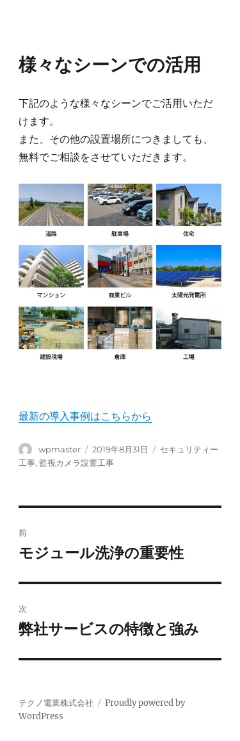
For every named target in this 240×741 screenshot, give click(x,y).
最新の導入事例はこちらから (85, 416)
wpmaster (59, 449)
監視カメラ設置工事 (76, 463)
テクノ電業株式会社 (56, 702)
